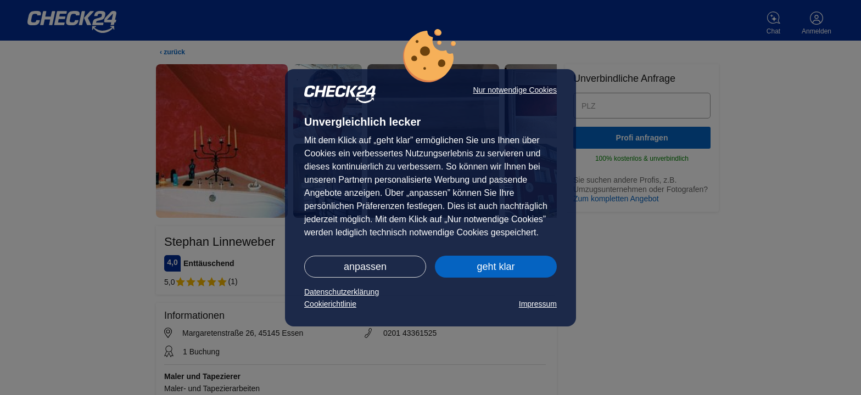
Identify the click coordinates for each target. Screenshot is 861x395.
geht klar (496, 266)
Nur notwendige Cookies (515, 90)
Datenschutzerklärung (341, 291)
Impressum (538, 304)
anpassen (365, 266)
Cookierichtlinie (330, 304)
